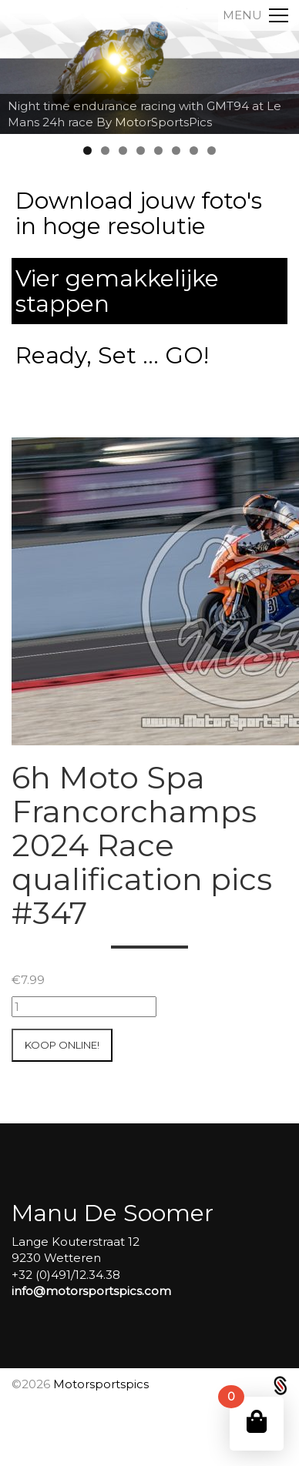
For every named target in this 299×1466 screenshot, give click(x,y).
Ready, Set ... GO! (112, 355)
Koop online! (62, 1045)
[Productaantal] (84, 1006)
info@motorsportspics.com (91, 1291)
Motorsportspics (101, 1384)
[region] (149, 67)
